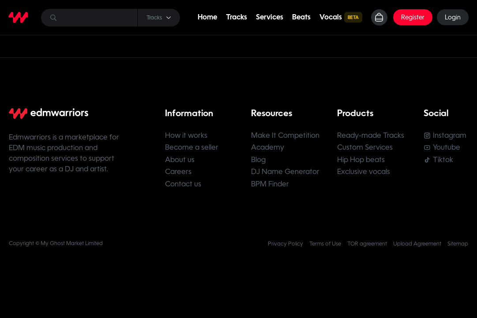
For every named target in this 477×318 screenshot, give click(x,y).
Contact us (183, 187)
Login (452, 17)
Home (206, 17)
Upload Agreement (417, 247)
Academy (268, 148)
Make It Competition (286, 136)
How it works (186, 136)
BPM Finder (270, 187)
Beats (300, 17)
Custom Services (366, 148)
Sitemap (457, 247)
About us (180, 161)
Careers (178, 174)
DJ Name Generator (286, 174)
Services (268, 17)
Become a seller (191, 148)
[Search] (110, 17)
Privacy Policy (285, 247)
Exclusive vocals (364, 174)
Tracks (235, 17)
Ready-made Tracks (372, 136)
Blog (259, 161)
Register (412, 17)
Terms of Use (325, 247)
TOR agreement (367, 247)
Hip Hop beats (362, 161)
